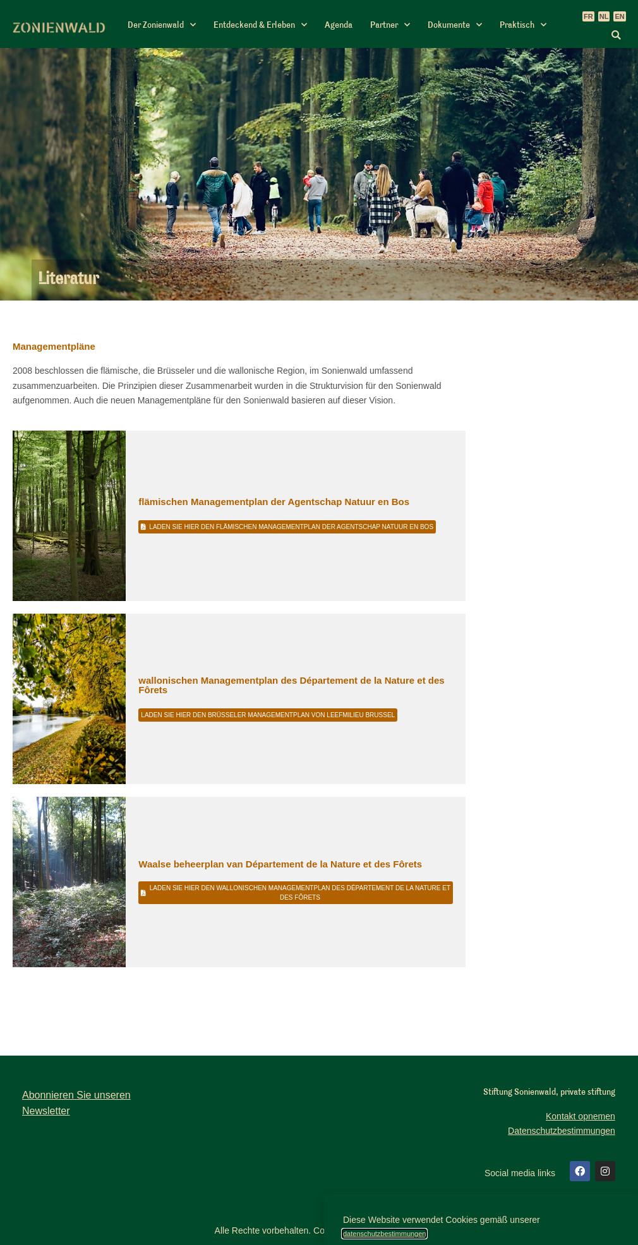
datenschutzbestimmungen (384, 1233)
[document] (319, 622)
